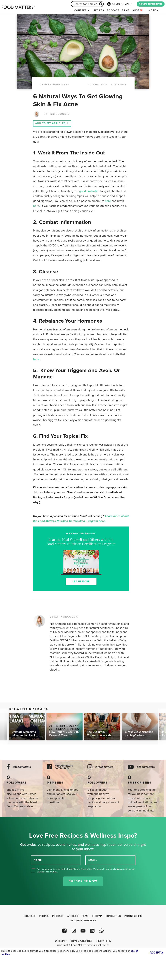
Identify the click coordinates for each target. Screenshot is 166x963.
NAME (38, 860)
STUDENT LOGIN (119, 4)
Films (125, 10)
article (45, 84)
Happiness (61, 84)
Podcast (113, 10)
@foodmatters (22, 767)
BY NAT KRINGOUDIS (64, 616)
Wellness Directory (83, 920)
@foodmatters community (64, 767)
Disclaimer (60, 940)
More (152, 10)
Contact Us (113, 916)
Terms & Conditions (81, 940)
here (108, 201)
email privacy (115, 869)
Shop (137, 10)
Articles (72, 916)
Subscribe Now (83, 881)
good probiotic (88, 191)
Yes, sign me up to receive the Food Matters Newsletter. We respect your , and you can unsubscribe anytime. (86, 870)
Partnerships (133, 916)
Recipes (99, 10)
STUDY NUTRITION (150, 3)
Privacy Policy (103, 940)
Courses (80, 10)
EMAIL (92, 860)
